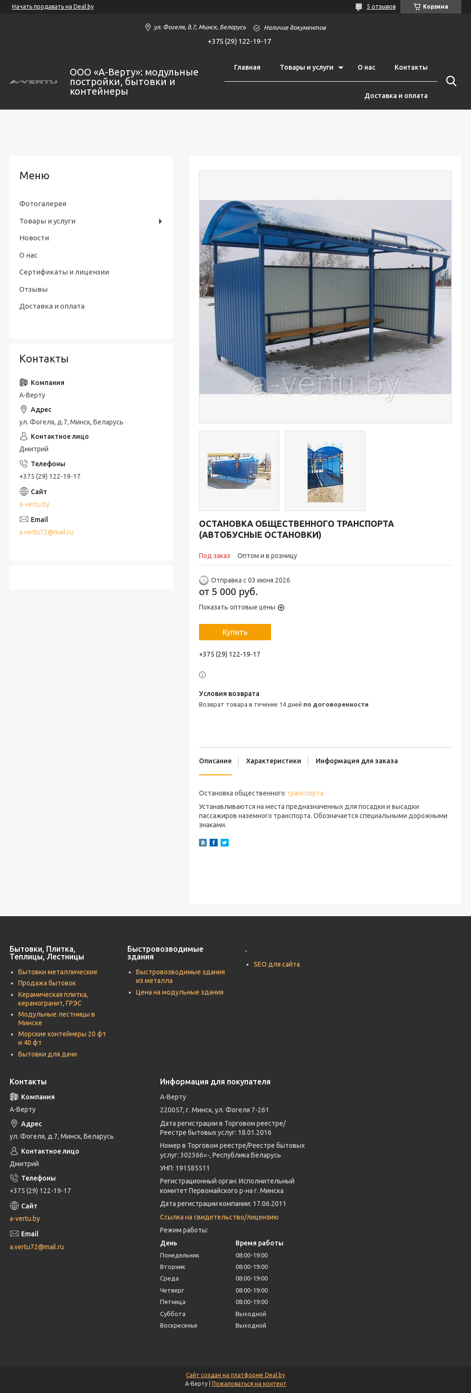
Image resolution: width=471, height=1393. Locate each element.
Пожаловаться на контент (249, 1384)
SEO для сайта (277, 964)
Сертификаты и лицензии (64, 272)
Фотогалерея (42, 203)
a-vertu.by (34, 504)
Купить (235, 632)
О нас (366, 67)
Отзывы (33, 289)
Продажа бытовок (47, 983)
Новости (34, 238)
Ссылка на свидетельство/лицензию (219, 1217)
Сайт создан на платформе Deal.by (235, 1375)
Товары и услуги (307, 67)
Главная (247, 67)
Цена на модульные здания (179, 992)
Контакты (411, 67)
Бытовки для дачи (47, 1054)
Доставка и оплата (396, 96)
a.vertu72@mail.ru (46, 532)
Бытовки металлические (58, 972)
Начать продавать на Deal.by (53, 6)
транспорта (304, 793)
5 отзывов (381, 6)
